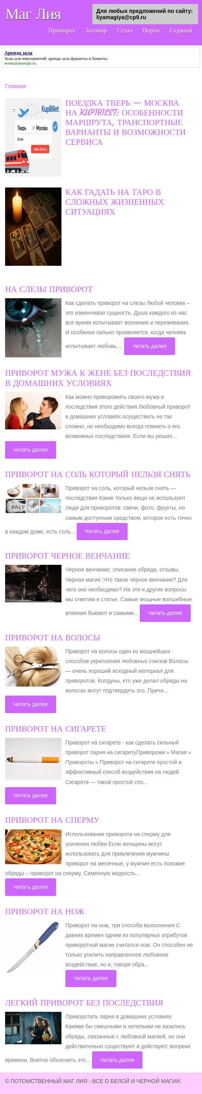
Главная (15, 86)
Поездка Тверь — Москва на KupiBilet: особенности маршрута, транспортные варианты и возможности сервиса (125, 123)
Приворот (52, 30)
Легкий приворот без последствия (84, 1003)
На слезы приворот (48, 289)
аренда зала (59, 58)
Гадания (179, 30)
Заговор (89, 30)
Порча (147, 30)
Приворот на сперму (52, 820)
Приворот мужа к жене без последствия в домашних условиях (98, 378)
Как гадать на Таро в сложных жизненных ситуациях (114, 202)
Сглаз (119, 30)
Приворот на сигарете (55, 729)
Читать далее (149, 346)
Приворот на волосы (53, 638)
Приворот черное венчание (67, 556)
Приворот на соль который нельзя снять (97, 474)
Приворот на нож (44, 912)
